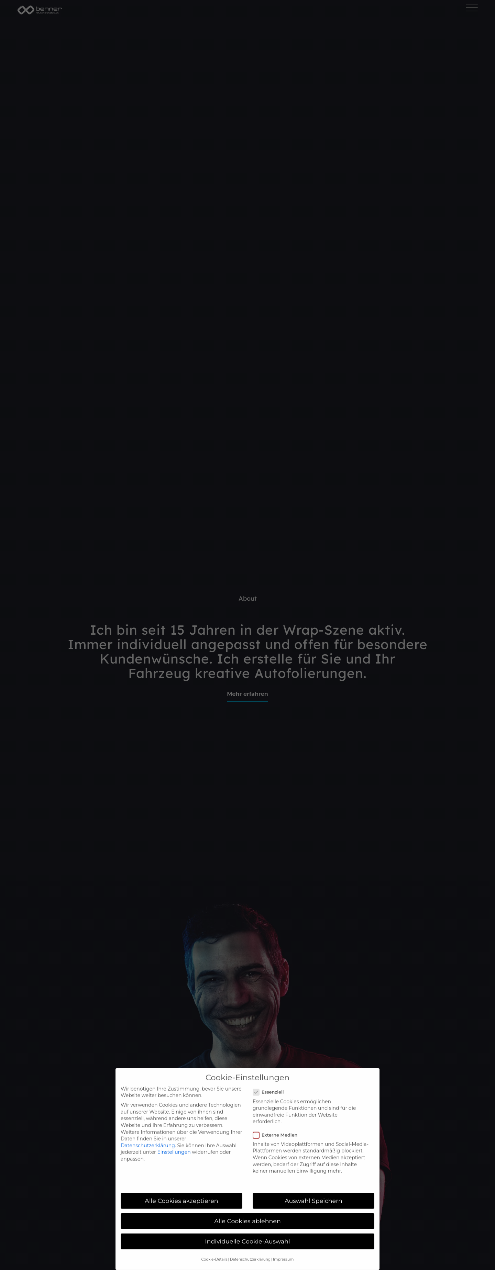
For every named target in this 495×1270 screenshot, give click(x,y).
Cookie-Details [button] (214, 1250)
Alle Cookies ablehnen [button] (247, 1211)
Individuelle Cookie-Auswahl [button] (247, 1232)
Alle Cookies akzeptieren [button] (181, 1191)
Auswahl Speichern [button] (313, 1191)
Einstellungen (173, 1143)
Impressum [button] (283, 1250)
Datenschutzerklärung (148, 1136)
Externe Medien (278, 1126)
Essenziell (271, 1083)
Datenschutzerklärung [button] (250, 1250)
